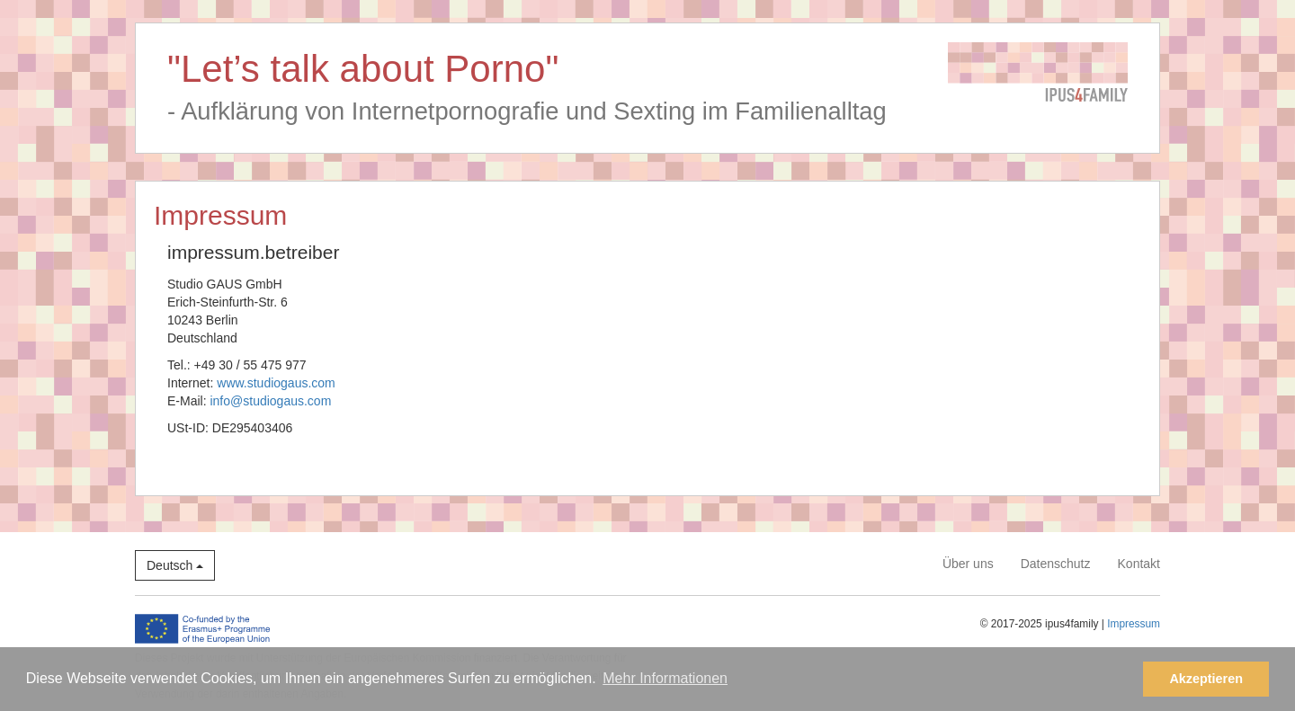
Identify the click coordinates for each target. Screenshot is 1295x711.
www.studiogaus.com (276, 383)
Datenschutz (1056, 563)
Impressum (1133, 624)
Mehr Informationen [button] (665, 678)
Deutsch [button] (175, 565)
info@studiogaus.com (270, 401)
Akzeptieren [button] (1206, 678)
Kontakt (1139, 563)
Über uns (968, 563)
